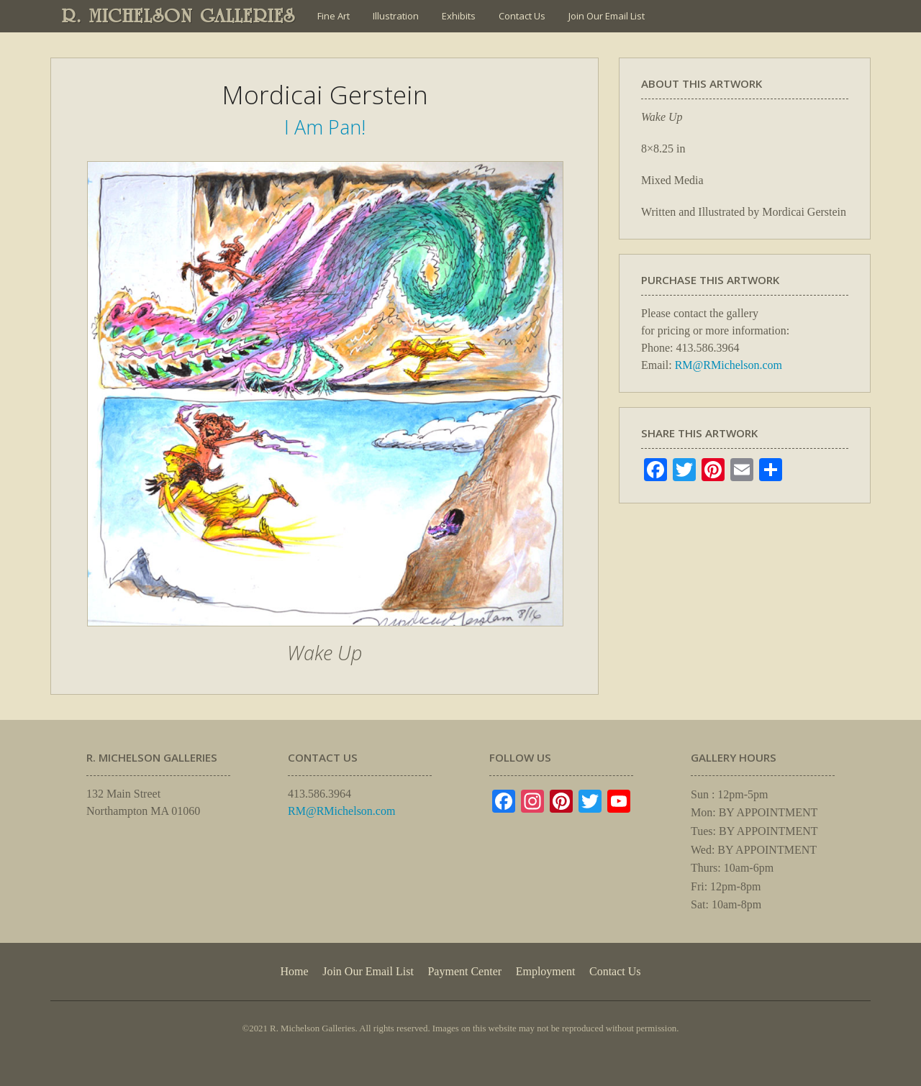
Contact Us (522, 15)
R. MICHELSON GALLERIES (179, 16)
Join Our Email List (606, 15)
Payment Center (464, 971)
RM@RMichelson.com (728, 365)
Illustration (396, 15)
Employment (546, 971)
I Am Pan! (325, 127)
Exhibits (459, 15)
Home (294, 971)
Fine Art (333, 15)
